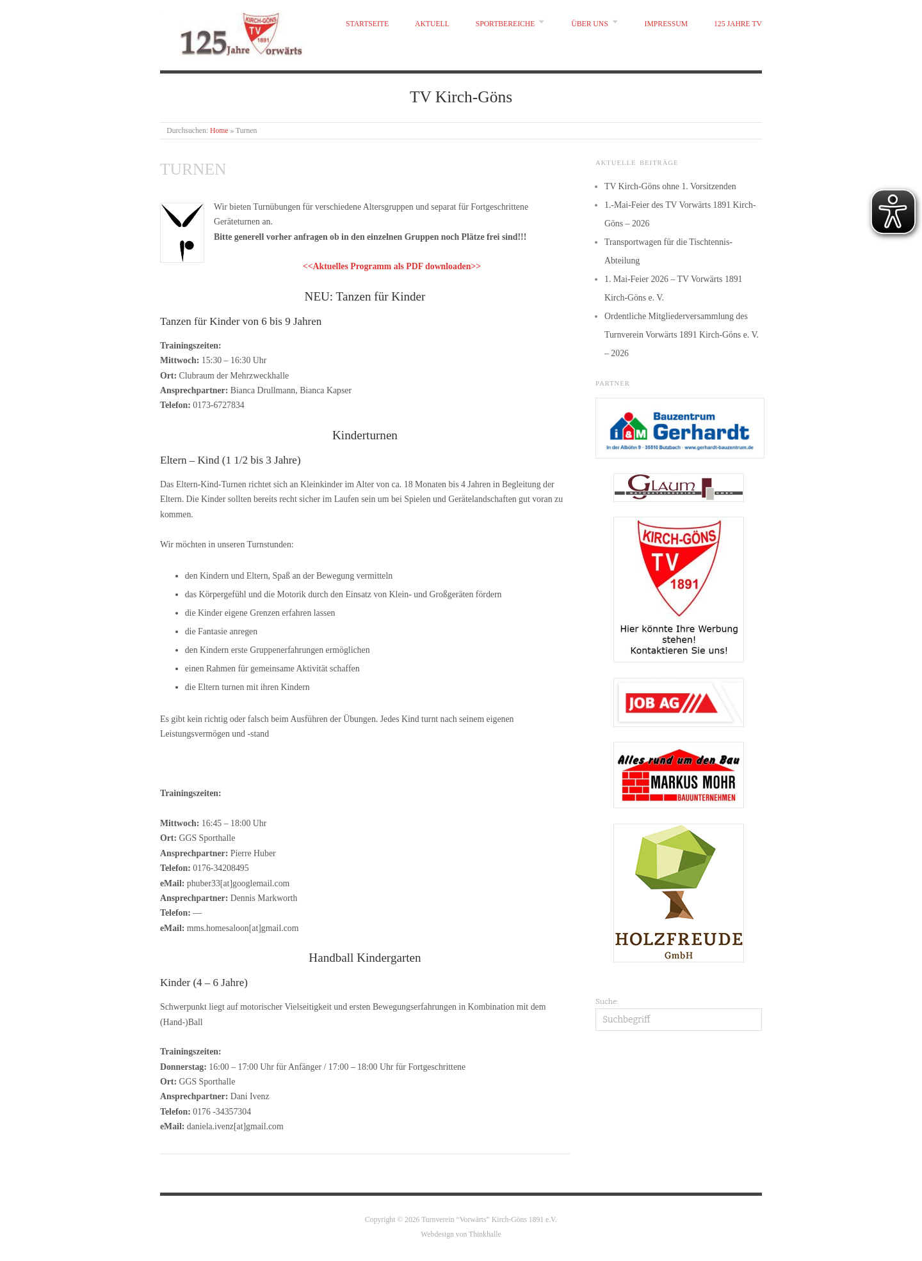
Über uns (589, 24)
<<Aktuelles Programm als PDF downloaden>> (392, 266)
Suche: (607, 1001)
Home (219, 131)
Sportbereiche (505, 24)
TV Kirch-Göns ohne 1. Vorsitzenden (670, 186)
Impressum (666, 24)
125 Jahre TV (738, 24)
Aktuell (432, 24)
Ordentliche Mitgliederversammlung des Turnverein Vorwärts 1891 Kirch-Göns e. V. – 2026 (681, 334)
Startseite (367, 24)
